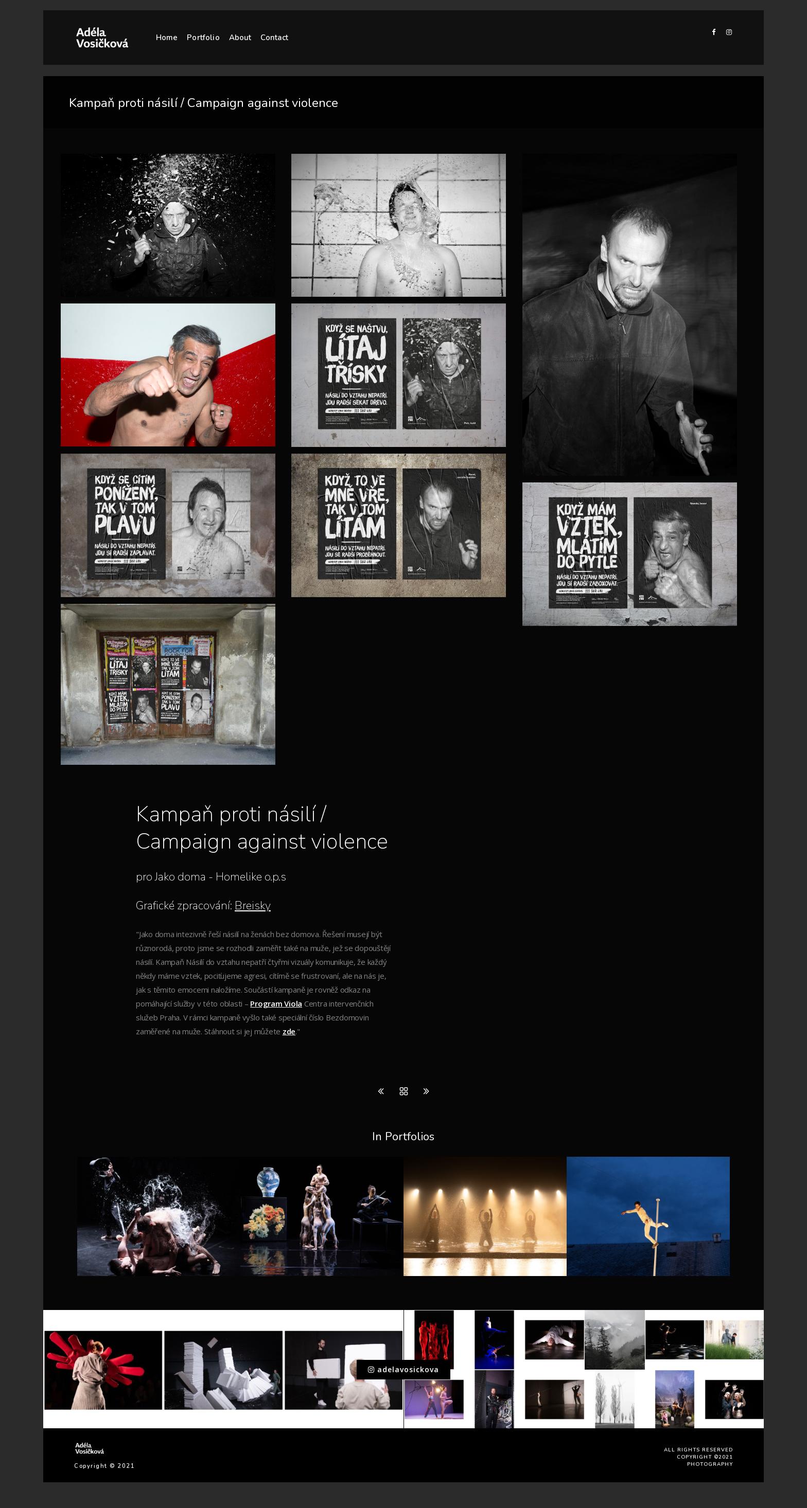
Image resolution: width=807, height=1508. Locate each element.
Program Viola (276, 1003)
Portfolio (203, 37)
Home (167, 37)
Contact (274, 37)
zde (289, 1031)
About (240, 37)
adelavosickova (403, 1369)
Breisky (253, 905)
